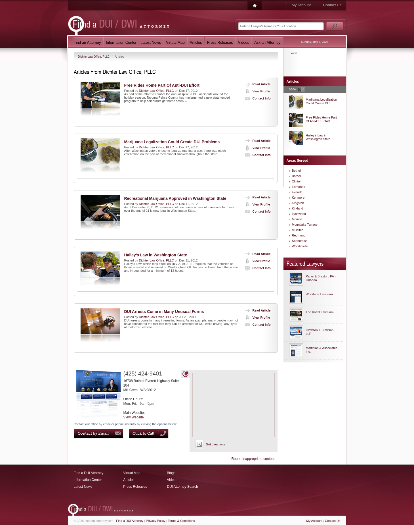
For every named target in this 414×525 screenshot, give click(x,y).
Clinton (297, 181)
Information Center (88, 480)
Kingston (298, 203)
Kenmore (298, 197)
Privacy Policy (155, 520)
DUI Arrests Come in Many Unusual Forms (164, 311)
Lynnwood (299, 213)
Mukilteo (298, 230)
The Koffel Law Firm (320, 312)
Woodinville (300, 246)
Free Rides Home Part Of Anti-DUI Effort (162, 85)
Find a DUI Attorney (89, 473)
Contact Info (257, 98)
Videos (172, 480)
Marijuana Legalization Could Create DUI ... (321, 101)
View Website (133, 417)
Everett (297, 192)
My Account (301, 5)
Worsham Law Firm (319, 294)
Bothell (297, 170)
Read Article (257, 84)
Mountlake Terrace (305, 224)
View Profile (256, 91)
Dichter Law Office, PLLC (94, 56)
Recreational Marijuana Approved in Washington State (175, 198)
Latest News (83, 487)
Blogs (171, 473)
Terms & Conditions (181, 520)
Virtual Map (131, 473)
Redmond (299, 235)
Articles (128, 480)
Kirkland (297, 208)
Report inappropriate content (252, 459)
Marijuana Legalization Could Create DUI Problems (172, 142)
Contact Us (332, 5)
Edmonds (298, 186)
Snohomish (300, 240)
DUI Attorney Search (182, 487)
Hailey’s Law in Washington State (155, 255)
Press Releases (135, 487)
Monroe (297, 219)
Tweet (293, 53)
